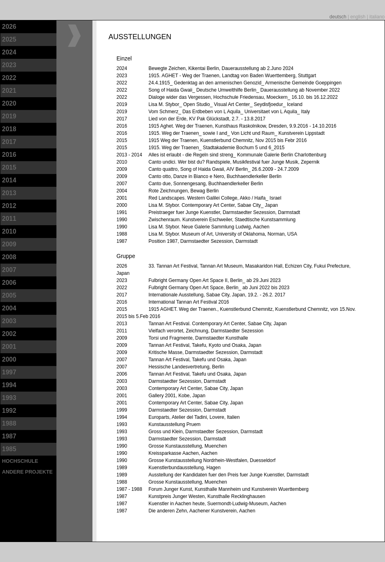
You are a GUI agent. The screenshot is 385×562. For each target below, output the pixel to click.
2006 (9, 282)
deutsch (338, 17)
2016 (9, 154)
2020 (9, 103)
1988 (9, 423)
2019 (9, 116)
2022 (9, 77)
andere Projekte (27, 472)
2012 (9, 205)
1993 (9, 397)
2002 (9, 333)
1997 (9, 372)
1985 (9, 449)
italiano (377, 17)
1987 (9, 436)
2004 (9, 308)
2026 (9, 26)
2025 (9, 39)
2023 (9, 65)
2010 (9, 231)
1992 (9, 410)
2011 (9, 218)
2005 (9, 295)
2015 (9, 167)
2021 (9, 90)
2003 (9, 321)
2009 (9, 244)
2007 (9, 269)
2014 (9, 180)
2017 (9, 141)
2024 (9, 52)
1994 (9, 385)
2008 (9, 257)
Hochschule (20, 461)
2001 (9, 346)
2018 (9, 129)
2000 (9, 359)
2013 (9, 193)
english (358, 17)
